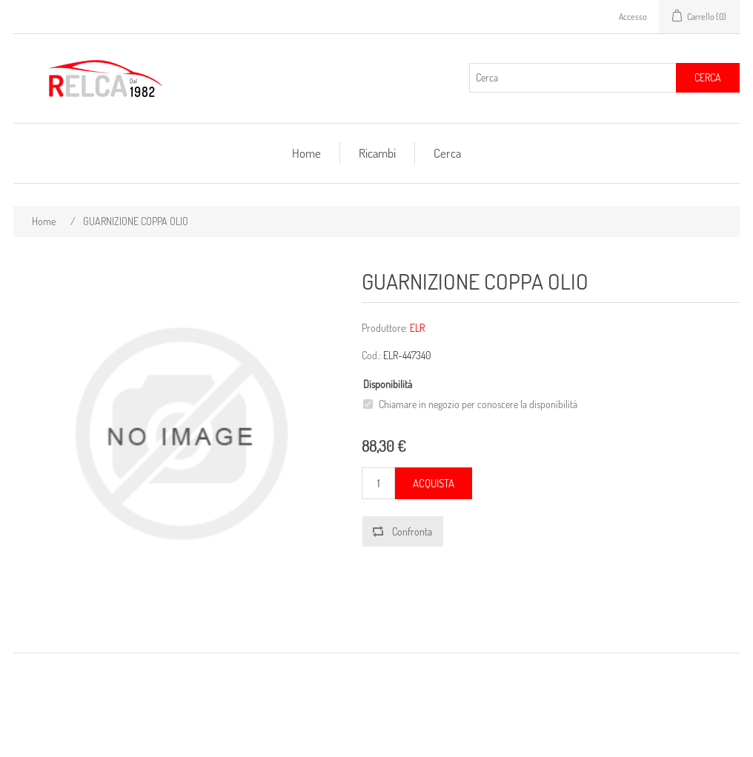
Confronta (412, 531)
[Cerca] (573, 78)
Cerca (707, 77)
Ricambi (377, 153)
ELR (417, 327)
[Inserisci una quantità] (378, 483)
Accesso (633, 16)
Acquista (433, 483)
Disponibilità (387, 384)
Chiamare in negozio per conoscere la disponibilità (478, 404)
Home (306, 153)
